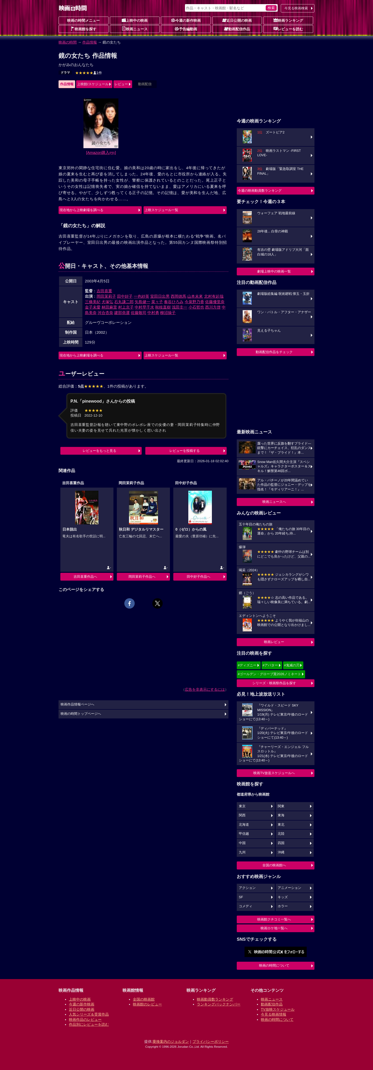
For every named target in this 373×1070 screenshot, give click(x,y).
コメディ (245, 906)
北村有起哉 (214, 296)
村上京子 (126, 307)
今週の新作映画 (186, 20)
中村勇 (153, 312)
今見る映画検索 (296, 8)
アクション (247, 888)
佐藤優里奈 (215, 301)
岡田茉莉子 (106, 296)
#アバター (270, 665)
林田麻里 (109, 307)
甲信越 (244, 834)
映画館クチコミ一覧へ (274, 919)
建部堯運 (122, 312)
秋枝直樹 (163, 307)
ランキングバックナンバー (218, 1004)
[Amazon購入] (101, 152)
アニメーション (289, 888)
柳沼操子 (168, 312)
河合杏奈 (105, 312)
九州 (242, 852)
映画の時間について (274, 965)
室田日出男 (160, 296)
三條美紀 (93, 301)
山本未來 (195, 296)
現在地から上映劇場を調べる (81, 210)
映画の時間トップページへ (81, 714)
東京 (242, 806)
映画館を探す (83, 28)
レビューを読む (288, 28)
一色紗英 (141, 296)
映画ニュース (135, 28)
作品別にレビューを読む (89, 1024)
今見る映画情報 (273, 1014)
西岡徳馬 (178, 296)
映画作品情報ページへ (77, 704)
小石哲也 (196, 307)
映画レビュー (274, 642)
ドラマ (65, 72)
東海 (281, 815)
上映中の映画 (135, 20)
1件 (88, 73)
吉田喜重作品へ (85, 577)
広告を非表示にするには (205, 689)
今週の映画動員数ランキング (260, 190)
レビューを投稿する (184, 451)
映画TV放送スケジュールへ (274, 773)
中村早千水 (144, 307)
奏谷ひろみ (173, 301)
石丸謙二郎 (124, 301)
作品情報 (89, 42)
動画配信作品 (237, 28)
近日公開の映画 (237, 20)
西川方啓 (213, 307)
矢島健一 (142, 301)
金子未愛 (93, 307)
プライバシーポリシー (210, 1041)
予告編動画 (186, 28)
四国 (281, 843)
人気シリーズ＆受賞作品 (89, 1014)
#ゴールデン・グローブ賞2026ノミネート (269, 674)
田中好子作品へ (198, 577)
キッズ (283, 897)
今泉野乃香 (194, 301)
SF (241, 897)
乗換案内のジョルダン (171, 1041)
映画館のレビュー (147, 1004)
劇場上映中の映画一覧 (274, 271)
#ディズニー (247, 665)
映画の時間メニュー (83, 20)
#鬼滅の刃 (291, 665)
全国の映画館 (144, 999)
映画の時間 (68, 42)
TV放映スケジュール (278, 1009)
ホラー (283, 906)
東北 (281, 824)
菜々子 (157, 301)
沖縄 (281, 852)
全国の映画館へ (274, 865)
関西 (242, 815)
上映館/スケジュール (93, 84)
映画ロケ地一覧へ (274, 928)
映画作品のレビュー (85, 1019)
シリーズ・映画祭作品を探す (274, 683)
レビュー (121, 84)
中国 (242, 843)
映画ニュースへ (274, 502)
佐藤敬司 (138, 312)
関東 (281, 806)
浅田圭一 (179, 307)
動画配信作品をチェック (274, 352)
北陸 (281, 834)
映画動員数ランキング (215, 999)
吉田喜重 (104, 291)
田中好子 (125, 296)
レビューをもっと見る (99, 451)
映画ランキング (288, 20)
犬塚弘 (107, 301)
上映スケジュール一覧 (161, 210)
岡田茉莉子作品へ (141, 577)
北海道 (244, 824)
